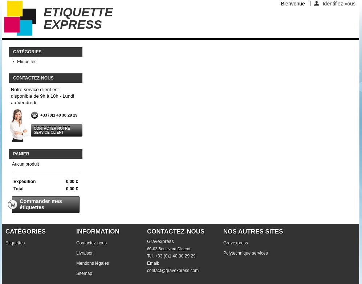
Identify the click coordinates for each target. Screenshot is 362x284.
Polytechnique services (245, 253)
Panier (21, 154)
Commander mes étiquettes (37, 204)
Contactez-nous (91, 243)
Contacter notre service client (52, 130)
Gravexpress (235, 243)
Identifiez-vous (339, 3)
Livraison (85, 253)
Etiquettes (26, 61)
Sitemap (84, 273)
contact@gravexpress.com (173, 270)
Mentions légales (92, 263)
